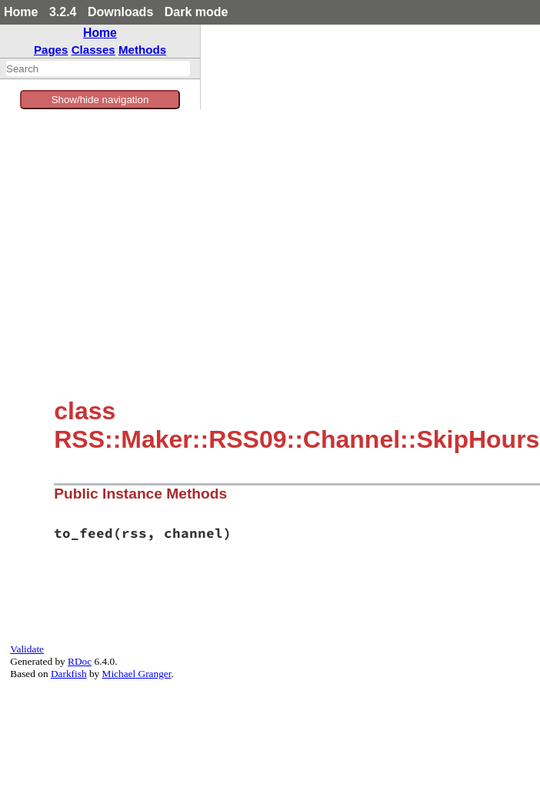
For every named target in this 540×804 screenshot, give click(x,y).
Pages (51, 49)
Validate (27, 649)
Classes (93, 49)
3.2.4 (63, 11)
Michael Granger (137, 673)
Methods (142, 49)
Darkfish (69, 673)
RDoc (80, 661)
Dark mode (196, 11)
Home (21, 11)
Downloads (120, 11)
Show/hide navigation (100, 99)
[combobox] (98, 68)
